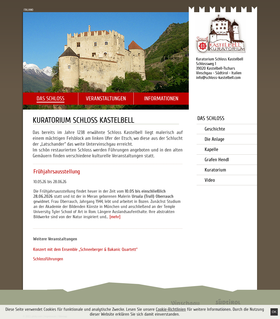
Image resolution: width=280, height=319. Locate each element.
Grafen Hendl (217, 159)
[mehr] (115, 216)
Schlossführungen (48, 259)
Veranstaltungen (106, 98)
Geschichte (215, 129)
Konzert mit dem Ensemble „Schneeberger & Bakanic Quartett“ (85, 249)
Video (210, 180)
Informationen (161, 98)
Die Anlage (214, 139)
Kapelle (211, 149)
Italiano (28, 9)
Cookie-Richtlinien (171, 309)
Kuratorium (215, 170)
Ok (274, 312)
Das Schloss (50, 98)
